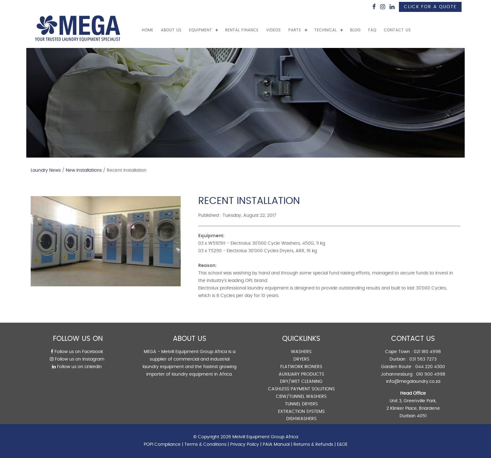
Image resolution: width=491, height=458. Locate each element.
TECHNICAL (325, 30)
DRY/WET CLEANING (301, 381)
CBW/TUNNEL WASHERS (301, 396)
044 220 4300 (430, 367)
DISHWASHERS (301, 419)
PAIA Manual (276, 444)
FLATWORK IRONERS (301, 367)
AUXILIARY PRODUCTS (301, 374)
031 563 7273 (423, 359)
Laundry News (46, 170)
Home (147, 30)
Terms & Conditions (205, 444)
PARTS (294, 30)
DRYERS (301, 359)
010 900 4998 (430, 374)
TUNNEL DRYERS (301, 404)
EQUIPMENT (200, 30)
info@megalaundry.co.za (413, 381)
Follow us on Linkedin (77, 367)
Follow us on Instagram (77, 359)
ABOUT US (171, 30)
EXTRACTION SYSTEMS (301, 411)
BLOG (355, 30)
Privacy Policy (244, 444)
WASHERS (301, 352)
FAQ (372, 30)
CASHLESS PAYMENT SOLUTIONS (301, 389)
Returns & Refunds (313, 444)
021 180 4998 (427, 352)
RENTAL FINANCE (242, 30)
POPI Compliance (162, 444)
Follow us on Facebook (77, 352)
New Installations (84, 170)
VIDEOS (273, 30)
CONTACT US (397, 30)
